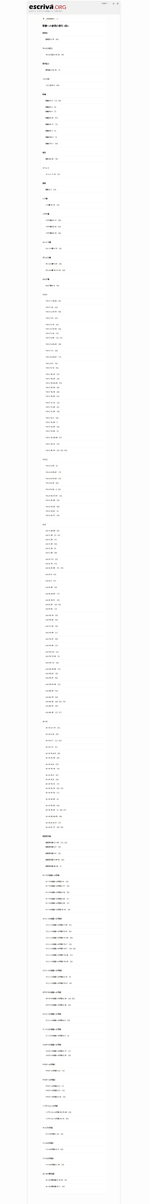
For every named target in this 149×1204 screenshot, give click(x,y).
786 (56, 159)
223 (57, 652)
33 (57, 431)
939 (74, 948)
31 (61, 866)
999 (59, 312)
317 (69, 1051)
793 (64, 702)
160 (61, 1134)
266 (58, 753)
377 (54, 581)
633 (56, 307)
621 (70, 925)
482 (57, 39)
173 (55, 101)
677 (60, 437)
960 (59, 220)
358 (57, 663)
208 (57, 779)
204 (58, 758)
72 (59, 70)
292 (71, 961)
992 (62, 55)
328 (59, 344)
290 (57, 734)
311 (68, 899)
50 (57, 799)
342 (57, 324)
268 (56, 702)
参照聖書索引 (50, 19)
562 (56, 691)
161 (56, 124)
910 (58, 374)
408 (58, 392)
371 (55, 540)
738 (70, 948)
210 (59, 684)
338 (59, 101)
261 (58, 407)
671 (60, 712)
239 (58, 379)
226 (65, 842)
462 (61, 450)
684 (58, 507)
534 (58, 205)
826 (57, 483)
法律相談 (40, 1198)
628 (60, 264)
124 (58, 535)
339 (54, 190)
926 (58, 427)
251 (56, 747)
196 (69, 909)
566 (55, 544)
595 (56, 615)
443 (63, 1186)
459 (69, 1112)
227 (56, 712)
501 (58, 174)
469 (56, 143)
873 (56, 118)
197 (63, 1071)
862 (56, 678)
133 (55, 609)
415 (55, 564)
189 (56, 673)
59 (70, 977)
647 (59, 301)
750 (61, 788)
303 (68, 886)
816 (58, 396)
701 (58, 568)
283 (62, 860)
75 (63, 1086)
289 (55, 553)
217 (58, 793)
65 (58, 656)
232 (58, 450)
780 (68, 892)
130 (58, 403)
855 (59, 227)
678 (57, 764)
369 (58, 387)
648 (71, 938)
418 (56, 318)
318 (62, 1165)
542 (60, 248)
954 (60, 740)
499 (61, 1149)
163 (63, 1090)
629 (58, 788)
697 (57, 775)
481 (58, 531)
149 (55, 604)
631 (58, 728)
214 (56, 645)
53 (55, 131)
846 (57, 85)
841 (70, 931)
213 (62, 842)
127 (68, 903)
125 (57, 338)
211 (56, 633)
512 (71, 955)
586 (59, 233)
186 (59, 847)
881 (67, 1119)
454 (56, 620)
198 (58, 411)
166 (70, 983)
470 (58, 444)
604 (58, 805)
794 (62, 568)
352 (60, 702)
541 (66, 1180)
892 (73, 998)
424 (69, 998)
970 (60, 383)
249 (59, 489)
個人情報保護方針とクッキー (54, 1198)
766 (58, 500)
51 (57, 810)
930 (59, 329)
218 (60, 496)
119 (59, 357)
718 (57, 333)
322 (56, 559)
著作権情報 (69, 1198)
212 (56, 740)
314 (61, 338)
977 (64, 810)
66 (55, 107)
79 (55, 111)
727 (58, 784)
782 (56, 363)
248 (61, 810)
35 (57, 511)
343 (64, 1097)
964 (61, 827)
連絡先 (77, 1198)
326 (58, 827)
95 (55, 548)
